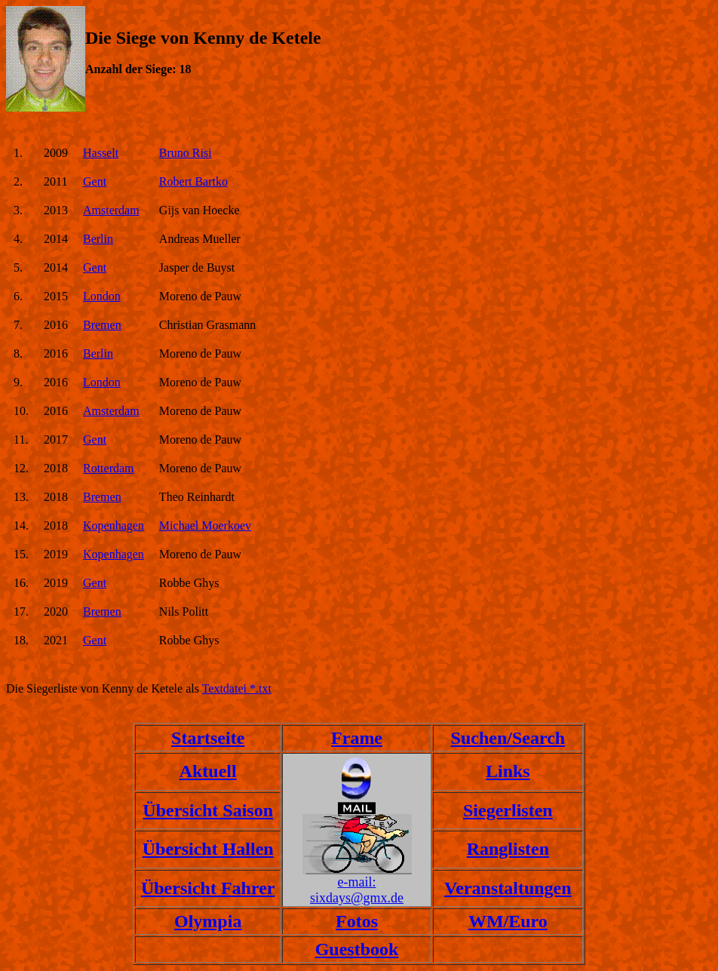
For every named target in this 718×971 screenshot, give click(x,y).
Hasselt (100, 152)
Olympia (207, 921)
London (102, 296)
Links (508, 771)
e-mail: (357, 882)
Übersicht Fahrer (208, 888)
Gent (94, 181)
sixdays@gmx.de (356, 897)
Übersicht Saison (208, 810)
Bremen (102, 324)
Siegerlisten (508, 810)
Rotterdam (108, 468)
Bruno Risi (185, 152)
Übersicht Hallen (208, 849)
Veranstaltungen (507, 888)
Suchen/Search (508, 738)
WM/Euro (508, 921)
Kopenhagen (113, 525)
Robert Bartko (193, 181)
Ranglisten (508, 849)
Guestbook (357, 949)
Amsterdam (111, 210)
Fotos (357, 921)
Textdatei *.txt (237, 688)
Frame (356, 738)
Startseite (207, 738)
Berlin (98, 238)
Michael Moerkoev (205, 525)
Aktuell (208, 771)
